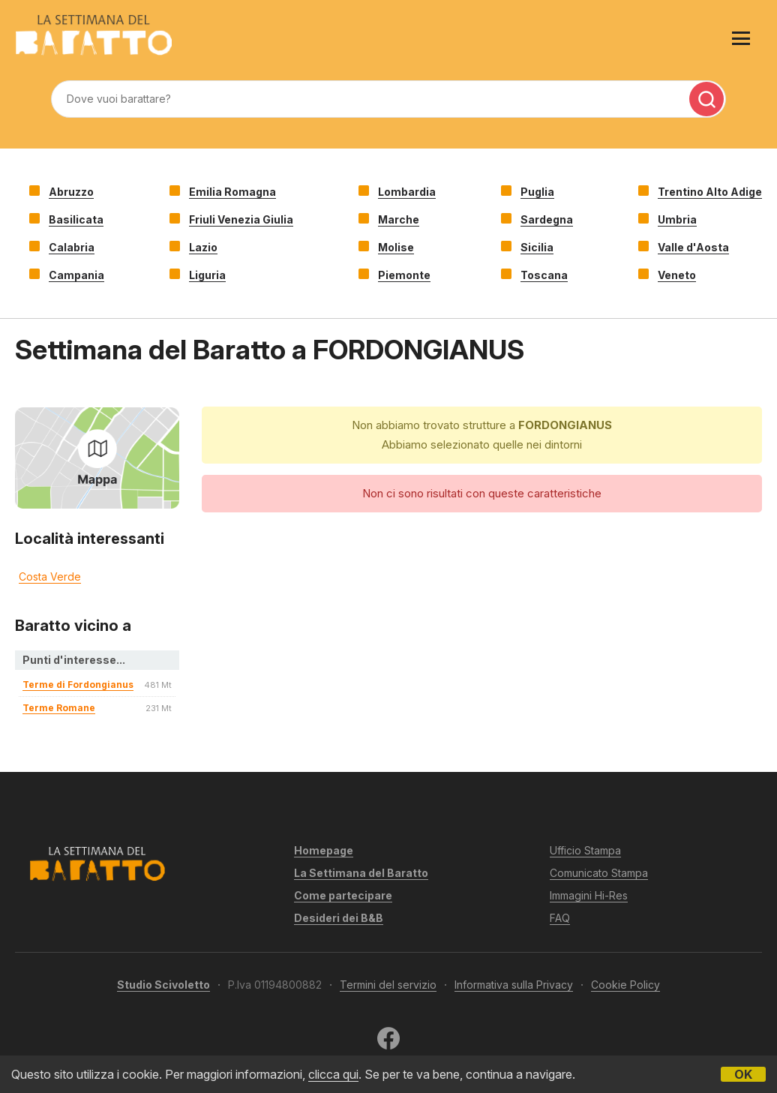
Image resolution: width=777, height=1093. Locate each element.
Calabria (71, 247)
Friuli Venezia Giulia (241, 219)
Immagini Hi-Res (589, 895)
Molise (396, 247)
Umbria (677, 219)
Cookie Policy (625, 984)
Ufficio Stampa (585, 850)
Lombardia (407, 191)
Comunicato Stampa (599, 872)
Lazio (203, 247)
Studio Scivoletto (163, 984)
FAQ (560, 917)
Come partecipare (343, 895)
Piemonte (404, 275)
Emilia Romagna (232, 191)
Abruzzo (71, 191)
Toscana (544, 275)
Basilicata (76, 219)
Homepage (323, 850)
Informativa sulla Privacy (513, 984)
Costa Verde (50, 576)
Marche (398, 219)
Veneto (677, 275)
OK (743, 1074)
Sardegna (546, 219)
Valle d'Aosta (693, 247)
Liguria (207, 275)
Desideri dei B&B (338, 917)
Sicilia (537, 247)
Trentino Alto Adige (710, 191)
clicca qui (333, 1074)
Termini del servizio (388, 984)
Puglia (537, 191)
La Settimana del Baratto (361, 872)
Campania (76, 275)
